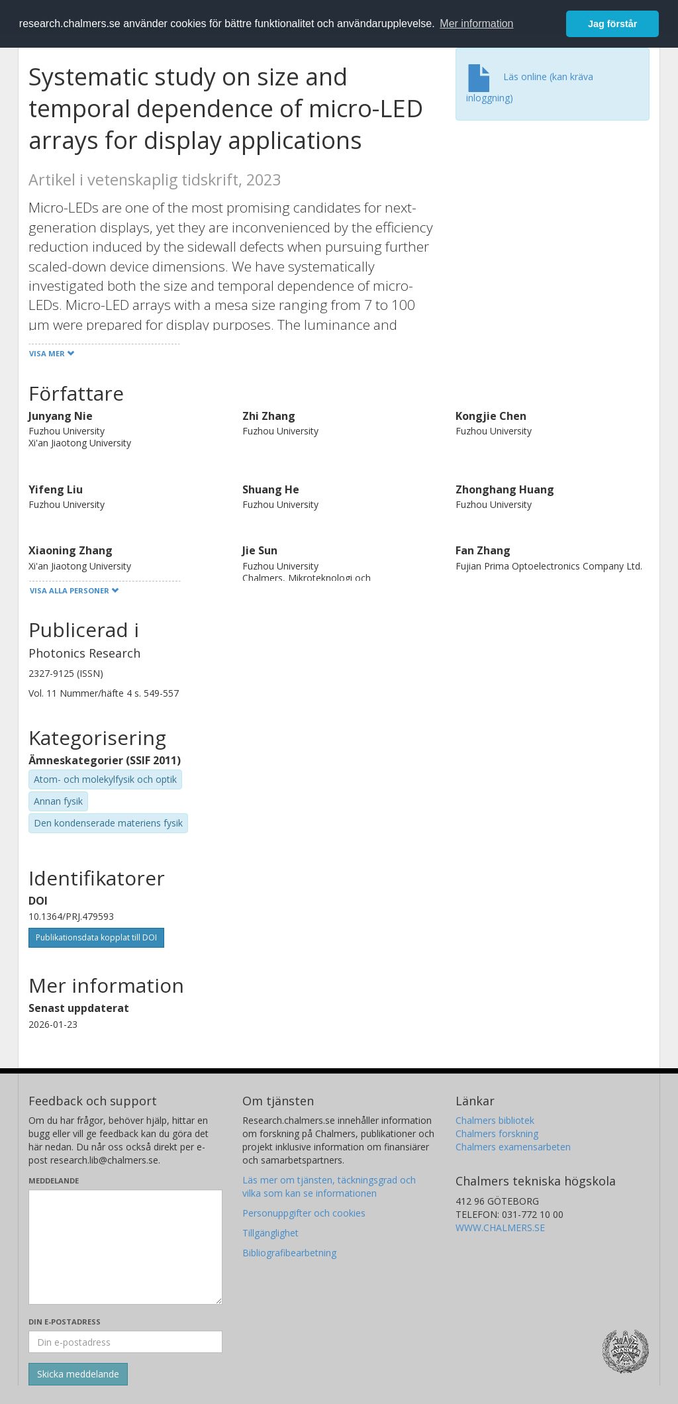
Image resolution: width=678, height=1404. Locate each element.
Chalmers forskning (497, 1133)
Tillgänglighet (270, 1233)
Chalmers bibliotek (495, 1120)
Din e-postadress (64, 1322)
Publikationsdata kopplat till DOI (96, 937)
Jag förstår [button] (612, 24)
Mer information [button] (476, 23)
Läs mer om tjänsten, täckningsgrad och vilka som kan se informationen (329, 1186)
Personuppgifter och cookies (303, 1213)
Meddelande (53, 1180)
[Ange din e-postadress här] (125, 1341)
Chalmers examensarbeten (513, 1146)
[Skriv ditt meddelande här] (125, 1247)
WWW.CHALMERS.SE (500, 1227)
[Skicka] (78, 1374)
